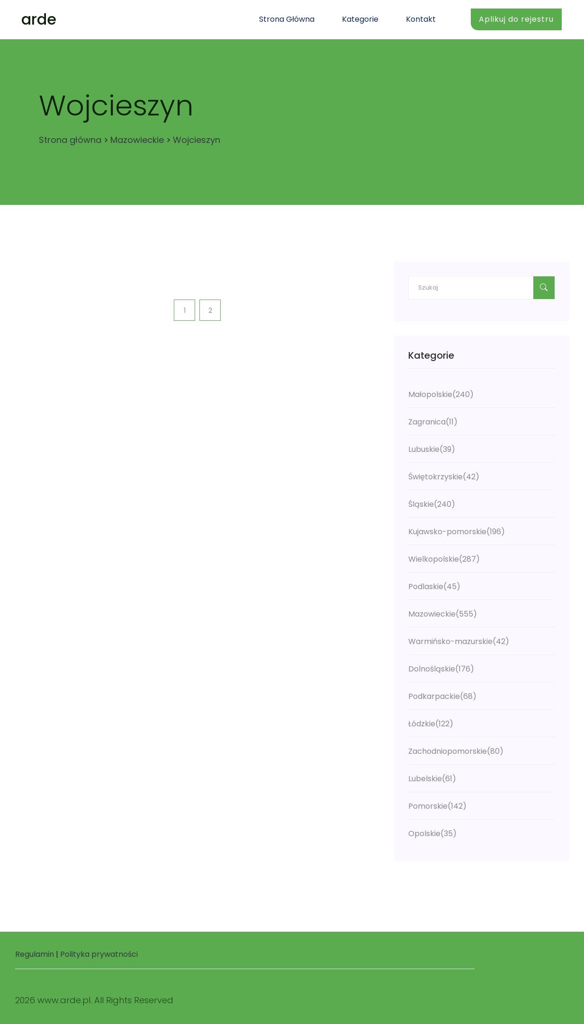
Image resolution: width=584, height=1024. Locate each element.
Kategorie (360, 19)
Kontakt (421, 19)
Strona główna (286, 19)
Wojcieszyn (196, 140)
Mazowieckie (137, 140)
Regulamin (34, 954)
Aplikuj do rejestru (516, 19)
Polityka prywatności (99, 954)
